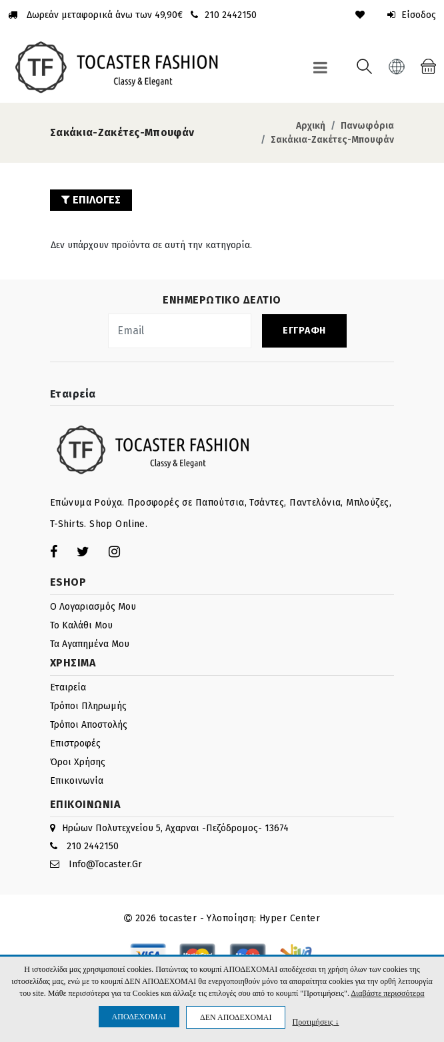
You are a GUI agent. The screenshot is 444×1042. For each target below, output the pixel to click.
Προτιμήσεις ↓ (315, 1021)
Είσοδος (411, 15)
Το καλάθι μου (81, 625)
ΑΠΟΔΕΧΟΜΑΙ (139, 1016)
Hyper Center (289, 918)
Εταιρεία (68, 687)
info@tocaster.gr (105, 864)
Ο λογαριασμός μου (93, 606)
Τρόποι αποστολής (88, 724)
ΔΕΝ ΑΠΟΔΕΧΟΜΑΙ (235, 1017)
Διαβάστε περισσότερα (387, 993)
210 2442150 (93, 846)
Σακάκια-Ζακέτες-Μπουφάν (332, 139)
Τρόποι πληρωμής (88, 706)
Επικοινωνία (76, 781)
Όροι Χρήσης (77, 762)
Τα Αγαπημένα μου (89, 644)
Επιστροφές (75, 743)
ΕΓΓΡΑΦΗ (304, 330)
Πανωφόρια (367, 125)
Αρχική (310, 125)
